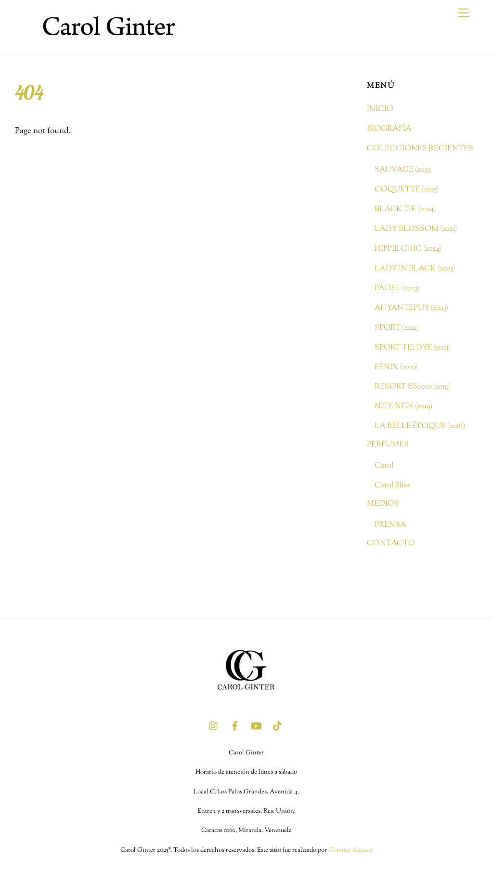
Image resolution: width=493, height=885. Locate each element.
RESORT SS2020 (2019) (413, 386)
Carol (384, 465)
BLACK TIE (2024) (405, 209)
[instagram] (213, 726)
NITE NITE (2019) (403, 406)
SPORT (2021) (397, 328)
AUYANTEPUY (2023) (411, 308)
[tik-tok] (277, 726)
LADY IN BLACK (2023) (415, 268)
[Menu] (463, 13)
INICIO (380, 109)
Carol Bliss (392, 485)
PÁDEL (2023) (397, 288)
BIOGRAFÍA (389, 128)
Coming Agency (350, 850)
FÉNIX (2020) (396, 367)
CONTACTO (391, 543)
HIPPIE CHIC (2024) (408, 249)
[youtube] (256, 726)
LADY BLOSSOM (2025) (416, 229)
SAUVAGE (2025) (403, 169)
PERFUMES (388, 444)
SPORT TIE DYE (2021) (413, 347)
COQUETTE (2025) (407, 189)
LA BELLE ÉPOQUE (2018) (420, 426)
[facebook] (235, 726)
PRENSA (390, 525)
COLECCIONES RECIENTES (420, 148)
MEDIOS (383, 504)
